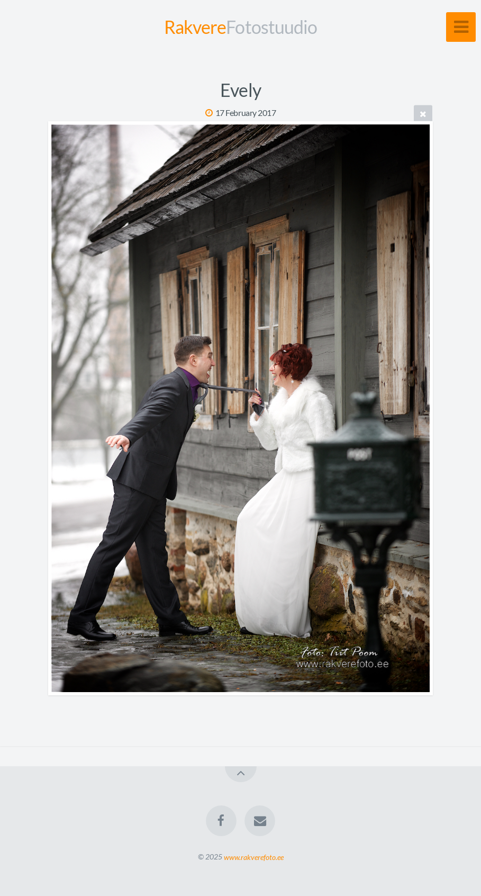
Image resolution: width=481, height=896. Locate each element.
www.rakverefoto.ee (254, 856)
